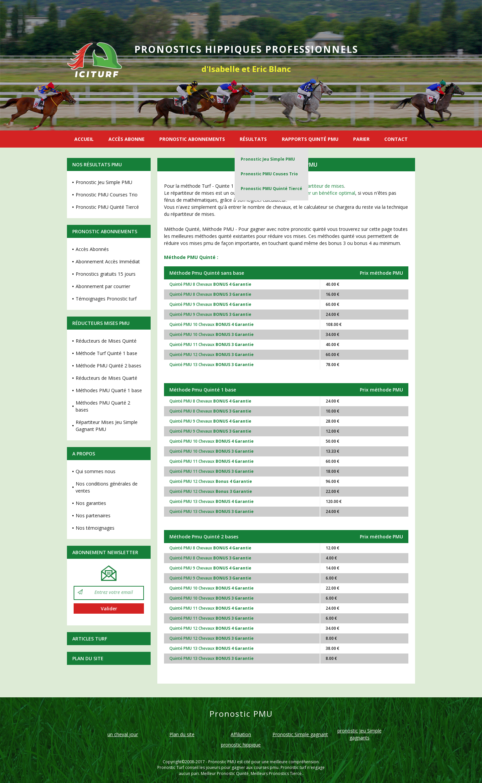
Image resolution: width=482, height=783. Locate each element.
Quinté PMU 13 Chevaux (211, 364)
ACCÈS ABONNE (126, 139)
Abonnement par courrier (103, 286)
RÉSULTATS (253, 139)
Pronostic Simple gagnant (300, 734)
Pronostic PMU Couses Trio (269, 174)
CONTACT (396, 139)
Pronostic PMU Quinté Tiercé (271, 188)
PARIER (361, 139)
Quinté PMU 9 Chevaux (210, 304)
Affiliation (241, 734)
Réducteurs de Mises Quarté (106, 378)
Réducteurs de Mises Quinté (106, 341)
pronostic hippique (241, 745)
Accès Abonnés (92, 249)
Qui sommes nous (95, 471)
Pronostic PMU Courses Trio (107, 194)
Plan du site (87, 658)
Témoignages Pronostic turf (106, 298)
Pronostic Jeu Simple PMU (268, 159)
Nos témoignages (95, 528)
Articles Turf (89, 638)
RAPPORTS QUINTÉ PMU (310, 139)
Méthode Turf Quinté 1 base (106, 353)
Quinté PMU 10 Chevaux (211, 324)
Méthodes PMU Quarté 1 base (109, 390)
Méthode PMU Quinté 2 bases (108, 365)
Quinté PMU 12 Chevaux (211, 354)
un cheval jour (122, 734)
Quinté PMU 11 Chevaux (211, 344)
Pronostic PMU (222, 762)
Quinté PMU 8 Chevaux (210, 284)
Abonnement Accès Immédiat (108, 261)
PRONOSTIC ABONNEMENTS (192, 139)
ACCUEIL (84, 139)
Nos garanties (91, 503)
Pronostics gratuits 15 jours (106, 274)
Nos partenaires (93, 515)
